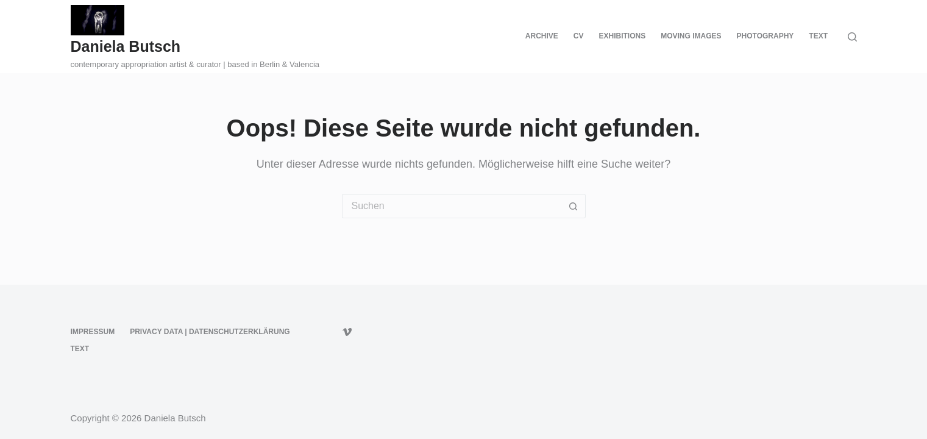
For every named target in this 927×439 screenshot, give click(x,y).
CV (579, 36)
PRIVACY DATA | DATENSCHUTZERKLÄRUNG (209, 331)
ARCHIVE (541, 36)
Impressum (93, 331)
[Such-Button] (573, 206)
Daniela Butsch (126, 46)
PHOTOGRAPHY (765, 36)
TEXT (818, 36)
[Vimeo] (347, 332)
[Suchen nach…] (451, 206)
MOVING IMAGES (691, 36)
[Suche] (852, 36)
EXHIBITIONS (622, 36)
